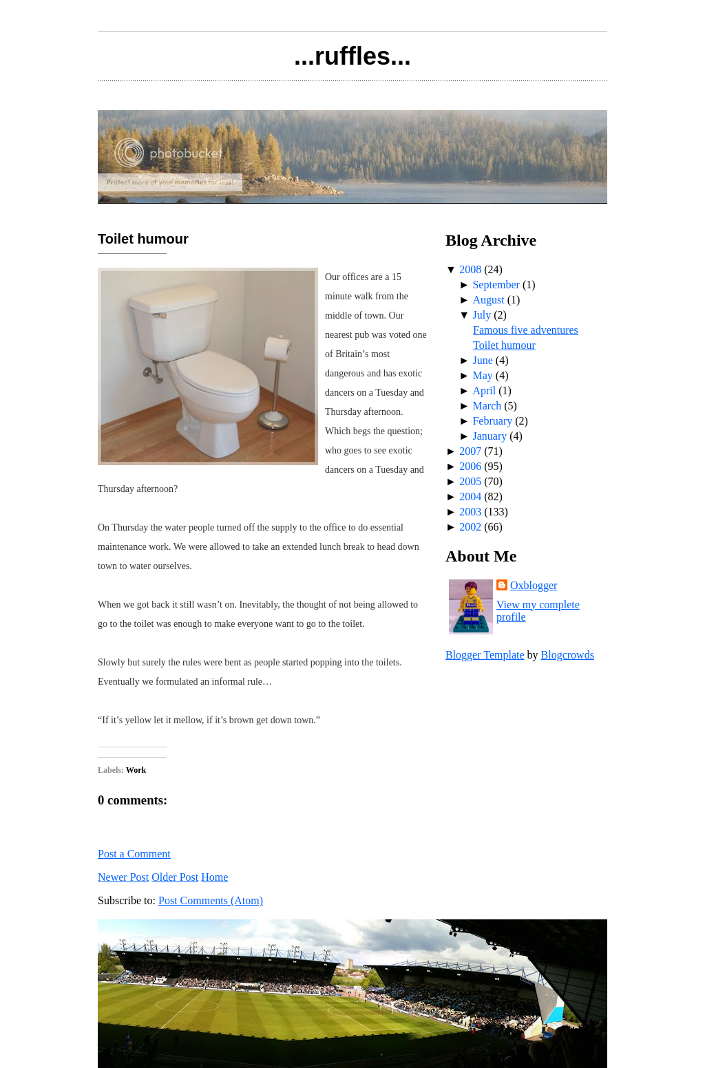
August (488, 300)
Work (136, 770)
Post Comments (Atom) (210, 900)
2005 (470, 481)
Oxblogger (533, 585)
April (484, 390)
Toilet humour (143, 238)
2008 (470, 269)
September (495, 284)
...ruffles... (352, 56)
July (481, 315)
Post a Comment (134, 853)
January (489, 436)
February (492, 421)
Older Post (174, 877)
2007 (470, 451)
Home (214, 877)
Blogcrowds (567, 655)
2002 (470, 527)
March (486, 406)
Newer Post (123, 877)
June (482, 360)
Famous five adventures (525, 330)
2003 (470, 511)
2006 (470, 466)
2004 (470, 496)
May (482, 375)
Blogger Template (485, 655)
